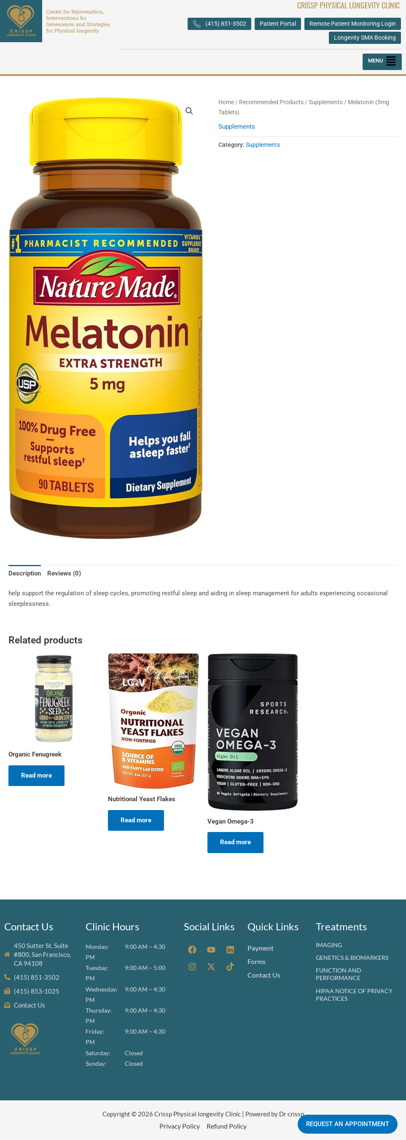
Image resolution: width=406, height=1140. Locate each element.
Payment (260, 948)
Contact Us (263, 975)
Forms (256, 961)
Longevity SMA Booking (365, 37)
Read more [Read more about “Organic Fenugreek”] (36, 775)
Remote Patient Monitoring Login (352, 23)
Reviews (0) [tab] (64, 573)
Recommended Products (271, 102)
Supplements (326, 102)
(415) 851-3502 (219, 24)
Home (226, 102)
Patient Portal (278, 23)
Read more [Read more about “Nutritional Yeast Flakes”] (136, 820)
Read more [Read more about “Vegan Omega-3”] (235, 842)
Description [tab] (24, 573)
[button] (382, 62)
